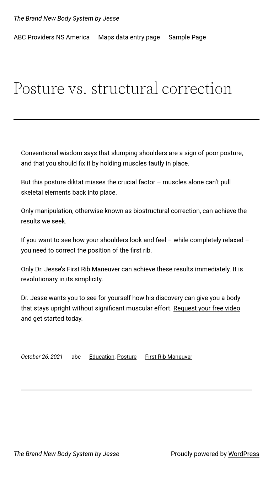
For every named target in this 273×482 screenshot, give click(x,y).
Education (101, 356)
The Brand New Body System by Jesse (66, 18)
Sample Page (187, 37)
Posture (126, 356)
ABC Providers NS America (52, 37)
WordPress (243, 453)
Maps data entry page (129, 37)
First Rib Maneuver (168, 356)
